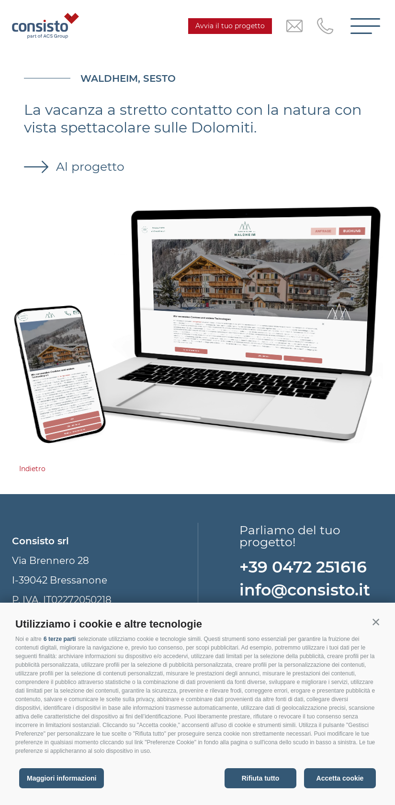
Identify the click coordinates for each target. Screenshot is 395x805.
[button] (376, 622)
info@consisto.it (304, 589)
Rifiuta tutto (261, 778)
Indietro (32, 468)
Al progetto (88, 166)
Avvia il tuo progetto (230, 26)
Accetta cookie (340, 778)
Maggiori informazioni (61, 778)
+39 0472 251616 (303, 566)
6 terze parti (60, 639)
